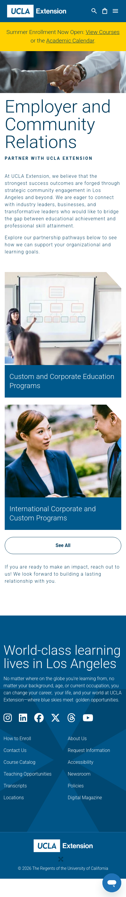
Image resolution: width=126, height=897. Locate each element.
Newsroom (79, 774)
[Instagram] (8, 719)
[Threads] (71, 719)
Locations (14, 797)
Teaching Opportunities (28, 774)
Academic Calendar (70, 40)
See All (62, 545)
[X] (55, 719)
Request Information (89, 750)
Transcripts (15, 786)
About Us (77, 738)
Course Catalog (19, 762)
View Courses (103, 32)
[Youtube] (88, 719)
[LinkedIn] (23, 719)
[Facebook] (39, 719)
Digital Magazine (85, 797)
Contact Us (15, 750)
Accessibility (81, 762)
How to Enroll (17, 738)
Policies (76, 786)
